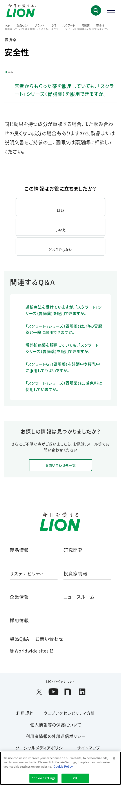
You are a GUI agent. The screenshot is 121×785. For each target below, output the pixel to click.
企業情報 (19, 597)
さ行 (53, 25)
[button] (96, 10)
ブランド (40, 25)
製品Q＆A (22, 25)
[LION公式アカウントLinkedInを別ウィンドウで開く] (82, 691)
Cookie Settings (44, 778)
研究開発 (73, 550)
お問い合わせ (49, 638)
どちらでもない (61, 249)
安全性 (100, 25)
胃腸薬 (85, 25)
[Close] (114, 758)
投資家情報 (75, 574)
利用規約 (25, 713)
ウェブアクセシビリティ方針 (69, 713)
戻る (10, 72)
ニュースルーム (79, 597)
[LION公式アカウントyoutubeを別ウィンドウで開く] (53, 691)
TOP (7, 25)
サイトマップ (88, 748)
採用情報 (19, 621)
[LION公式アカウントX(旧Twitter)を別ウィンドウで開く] (39, 691)
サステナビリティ (27, 574)
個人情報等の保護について (55, 725)
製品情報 (19, 550)
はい (60, 210)
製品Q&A (19, 638)
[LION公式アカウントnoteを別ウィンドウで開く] (68, 691)
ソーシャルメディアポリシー (41, 748)
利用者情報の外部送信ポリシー (56, 736)
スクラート (69, 25)
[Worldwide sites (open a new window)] (60, 651)
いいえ (60, 229)
